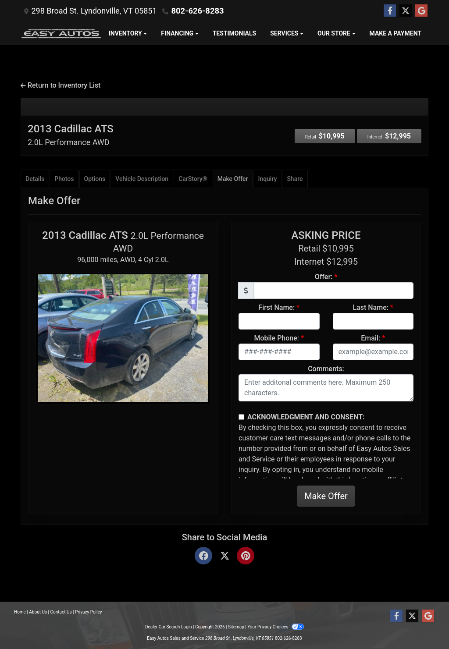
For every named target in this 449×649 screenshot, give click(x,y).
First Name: (276, 307)
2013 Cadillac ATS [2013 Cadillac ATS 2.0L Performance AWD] (71, 135)
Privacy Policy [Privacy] (88, 612)
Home (20, 612)
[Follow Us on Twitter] (405, 11)
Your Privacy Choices (275, 626)
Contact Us (61, 612)
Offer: (324, 277)
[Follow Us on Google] (421, 11)
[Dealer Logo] (61, 33)
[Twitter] (224, 556)
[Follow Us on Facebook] (390, 11)
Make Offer (326, 496)
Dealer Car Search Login (168, 626)
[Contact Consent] (241, 417)
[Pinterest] (245, 556)
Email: (370, 338)
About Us (38, 612)
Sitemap (236, 626)
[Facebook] (203, 556)
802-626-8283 (196, 10)
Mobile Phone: (276, 338)
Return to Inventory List (60, 85)
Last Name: (370, 307)
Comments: (326, 369)
